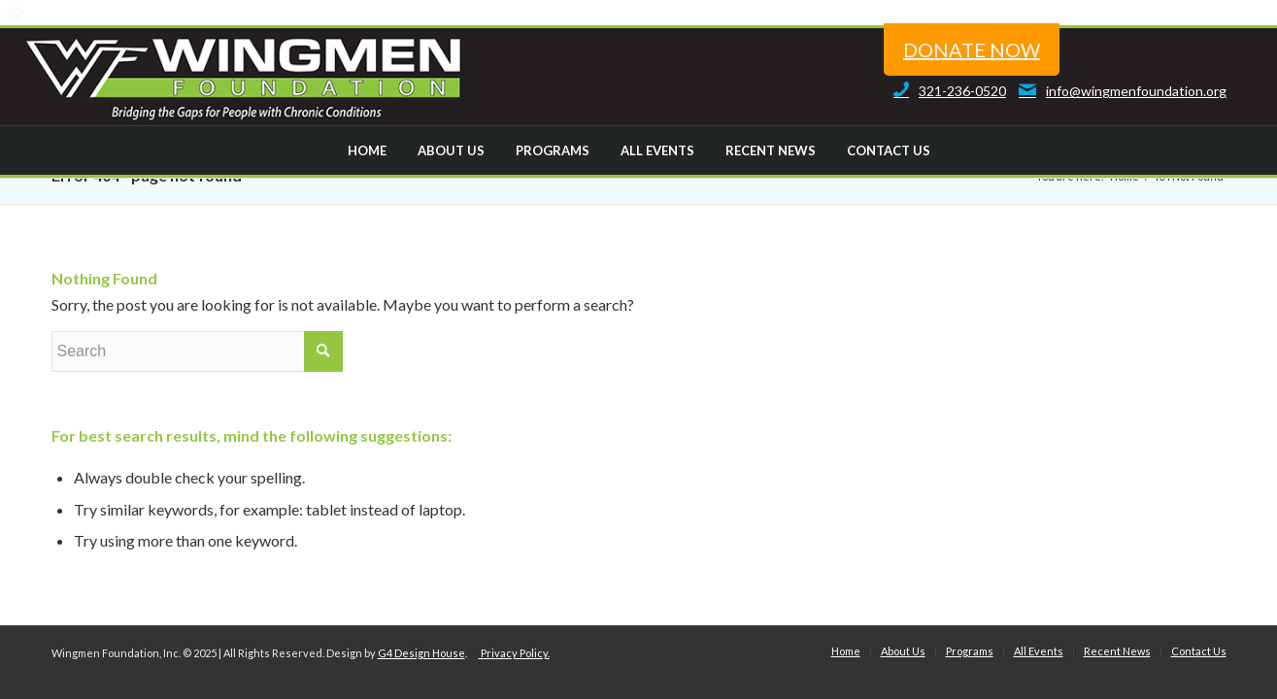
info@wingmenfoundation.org (1118, 91)
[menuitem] (366, 150)
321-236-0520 (945, 91)
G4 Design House (421, 653)
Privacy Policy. (514, 653)
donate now (971, 49)
